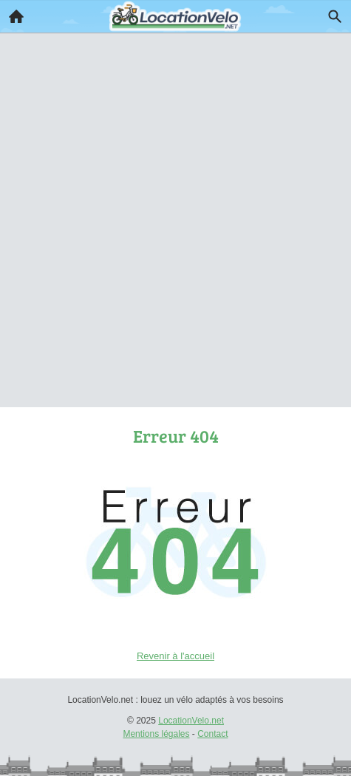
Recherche (331, 13)
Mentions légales (156, 734)
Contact (212, 734)
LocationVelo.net (191, 720)
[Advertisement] (175, 199)
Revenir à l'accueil (175, 655)
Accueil (12, 12)
